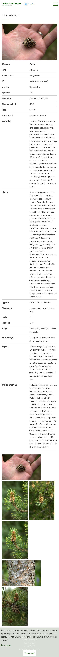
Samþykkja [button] (29, 653)
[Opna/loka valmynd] (55, 4)
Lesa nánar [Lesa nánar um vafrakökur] (6, 645)
